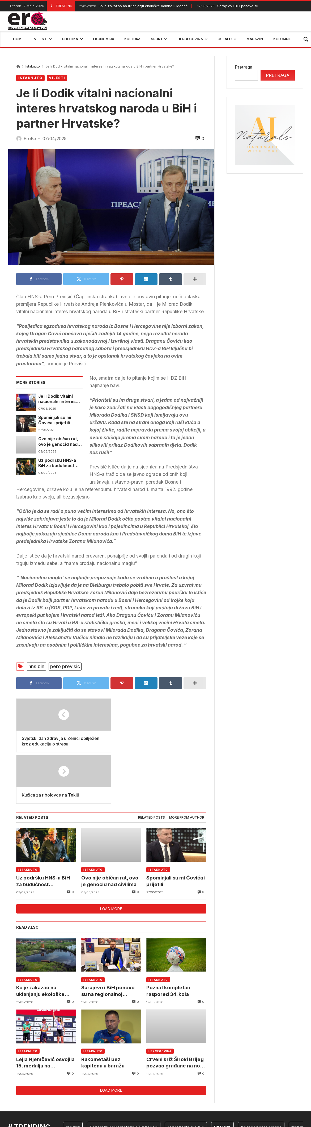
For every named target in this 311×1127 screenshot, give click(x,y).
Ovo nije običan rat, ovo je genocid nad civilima (58, 441)
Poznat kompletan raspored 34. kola (168, 939)
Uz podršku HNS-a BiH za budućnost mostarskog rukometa (57, 463)
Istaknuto (32, 66)
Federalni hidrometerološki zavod (123, 1076)
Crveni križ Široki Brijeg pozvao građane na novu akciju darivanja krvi (176, 1011)
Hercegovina (160, 1000)
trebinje (299, 1076)
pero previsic (65, 666)
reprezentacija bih (186, 1076)
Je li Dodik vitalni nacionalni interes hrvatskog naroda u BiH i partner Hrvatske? (58, 399)
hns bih (36, 666)
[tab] (151, 766)
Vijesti (57, 78)
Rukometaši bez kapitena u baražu (103, 1011)
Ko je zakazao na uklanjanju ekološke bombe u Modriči (133, 6)
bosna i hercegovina (261, 1076)
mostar (73, 1076)
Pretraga (243, 67)
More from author (186, 766)
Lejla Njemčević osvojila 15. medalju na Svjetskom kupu (45, 1011)
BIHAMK (222, 1076)
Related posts (151, 766)
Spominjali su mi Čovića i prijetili (54, 420)
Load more (111, 857)
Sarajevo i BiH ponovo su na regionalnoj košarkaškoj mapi (108, 939)
